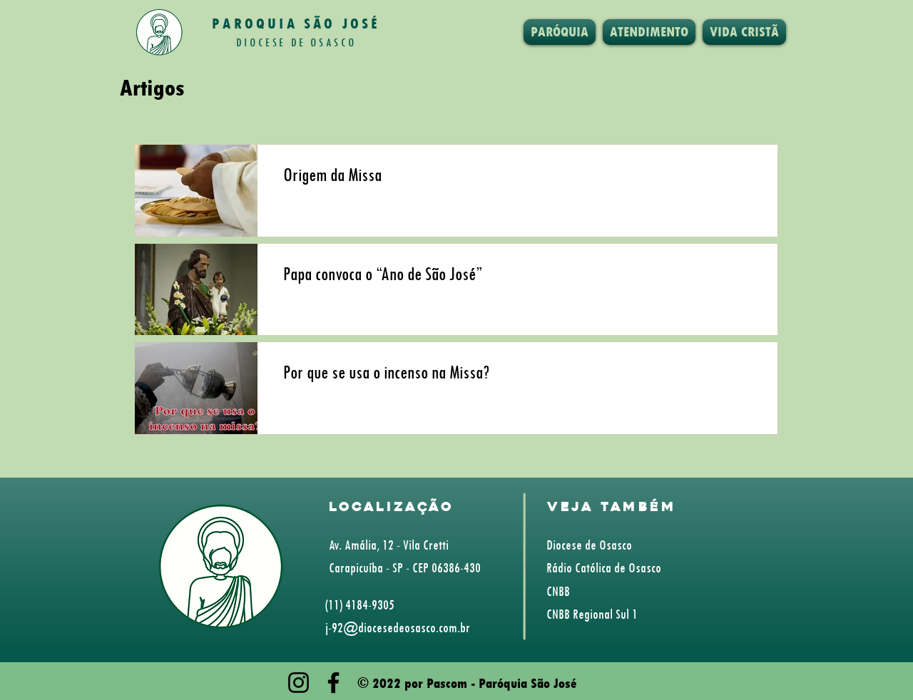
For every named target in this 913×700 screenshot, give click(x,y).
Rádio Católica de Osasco (603, 567)
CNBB (558, 590)
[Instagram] (298, 682)
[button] (559, 32)
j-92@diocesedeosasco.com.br (397, 627)
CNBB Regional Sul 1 (592, 613)
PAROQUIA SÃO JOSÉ (296, 23)
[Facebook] (333, 682)
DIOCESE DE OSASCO (296, 42)
